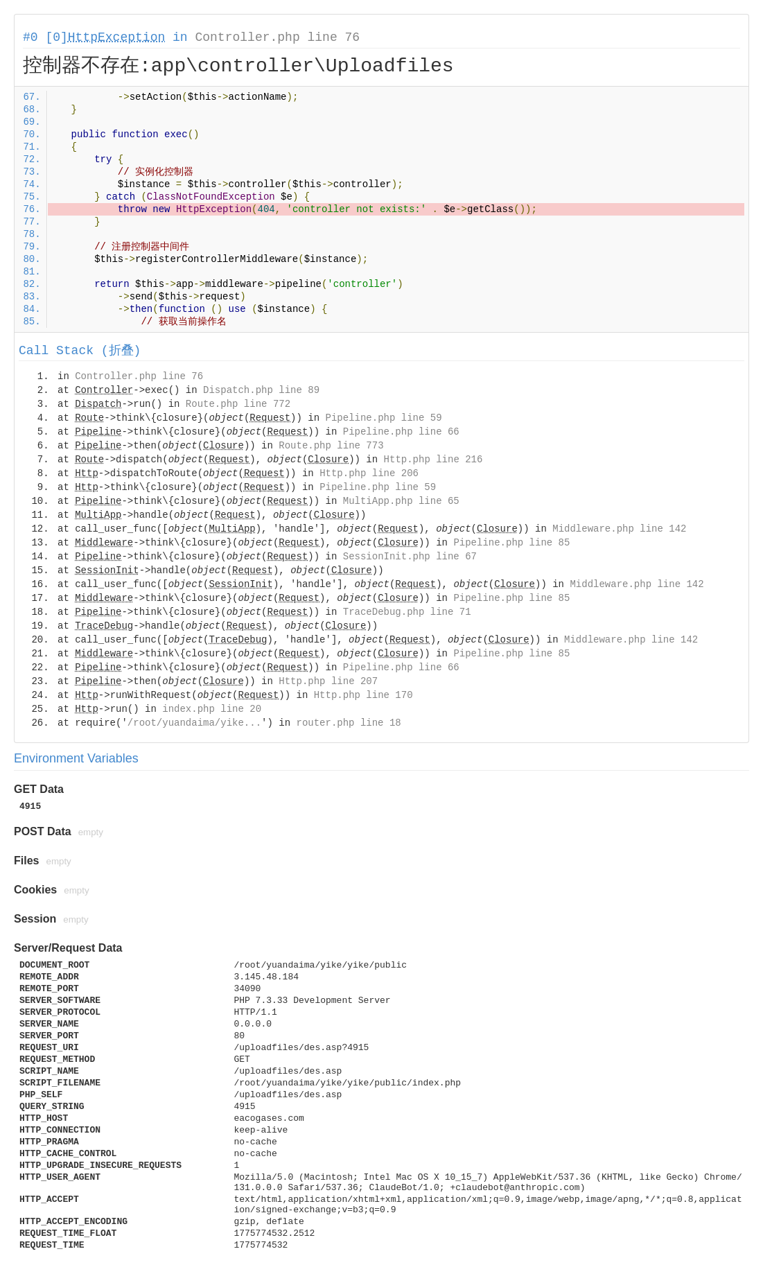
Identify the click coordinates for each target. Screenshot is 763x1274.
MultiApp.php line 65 (401, 501)
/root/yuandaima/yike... (194, 722)
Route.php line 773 (331, 445)
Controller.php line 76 (277, 37)
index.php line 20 (211, 709)
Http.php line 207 (328, 681)
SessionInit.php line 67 (410, 556)
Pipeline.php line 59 (384, 418)
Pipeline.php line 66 (401, 431)
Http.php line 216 (433, 459)
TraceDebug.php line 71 (407, 612)
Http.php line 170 (363, 695)
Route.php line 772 (238, 404)
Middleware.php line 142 (619, 528)
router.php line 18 (348, 722)
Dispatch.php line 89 (261, 390)
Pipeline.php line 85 (511, 542)
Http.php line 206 (369, 473)
